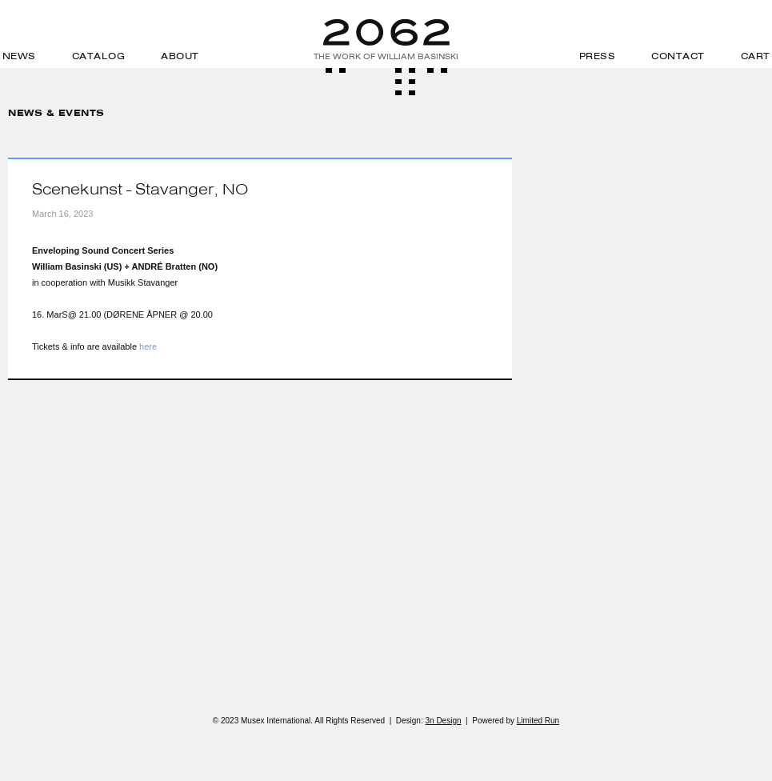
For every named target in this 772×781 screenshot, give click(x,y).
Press (597, 56)
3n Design (443, 720)
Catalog (99, 56)
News (19, 56)
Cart (755, 56)
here (148, 346)
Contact (678, 56)
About (180, 56)
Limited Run (538, 720)
